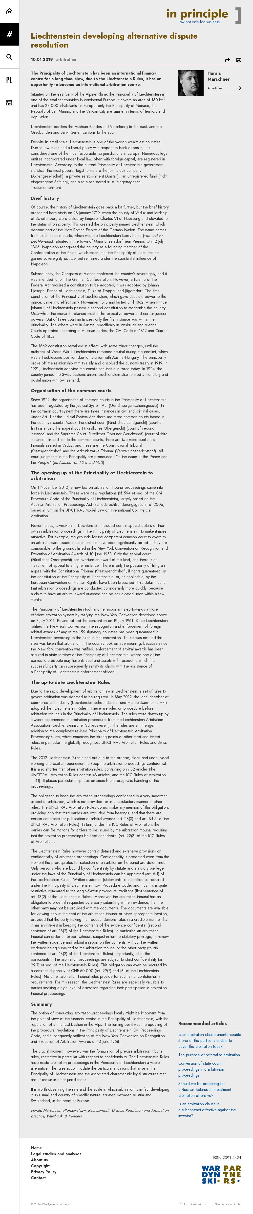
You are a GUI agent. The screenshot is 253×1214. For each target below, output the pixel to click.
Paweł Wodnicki (200, 1204)
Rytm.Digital (233, 1204)
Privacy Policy (43, 1172)
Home (36, 1148)
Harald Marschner (219, 76)
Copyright (40, 1166)
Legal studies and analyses (56, 1154)
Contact (38, 1178)
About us (39, 1160)
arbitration (66, 59)
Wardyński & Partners (55, 1204)
